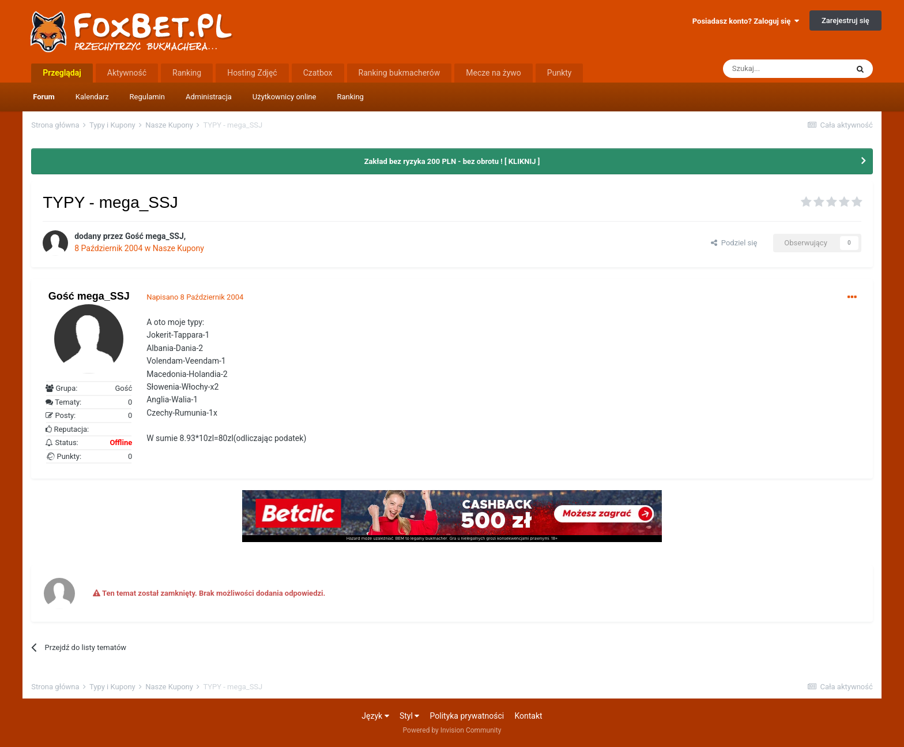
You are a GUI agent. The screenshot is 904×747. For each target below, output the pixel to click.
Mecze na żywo (493, 72)
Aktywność (126, 72)
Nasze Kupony (178, 248)
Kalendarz (92, 96)
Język (375, 715)
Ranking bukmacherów (399, 72)
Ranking (350, 96)
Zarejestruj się (845, 20)
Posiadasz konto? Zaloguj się (745, 21)
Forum (44, 96)
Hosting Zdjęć (252, 72)
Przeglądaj (62, 72)
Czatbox (318, 72)
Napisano (194, 297)
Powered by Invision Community (452, 730)
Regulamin (147, 96)
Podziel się (734, 242)
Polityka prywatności (467, 715)
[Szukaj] (785, 68)
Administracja (209, 96)
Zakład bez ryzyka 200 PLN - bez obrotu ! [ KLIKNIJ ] (452, 161)
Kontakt (528, 715)
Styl (409, 715)
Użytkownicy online (285, 96)
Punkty (559, 72)
